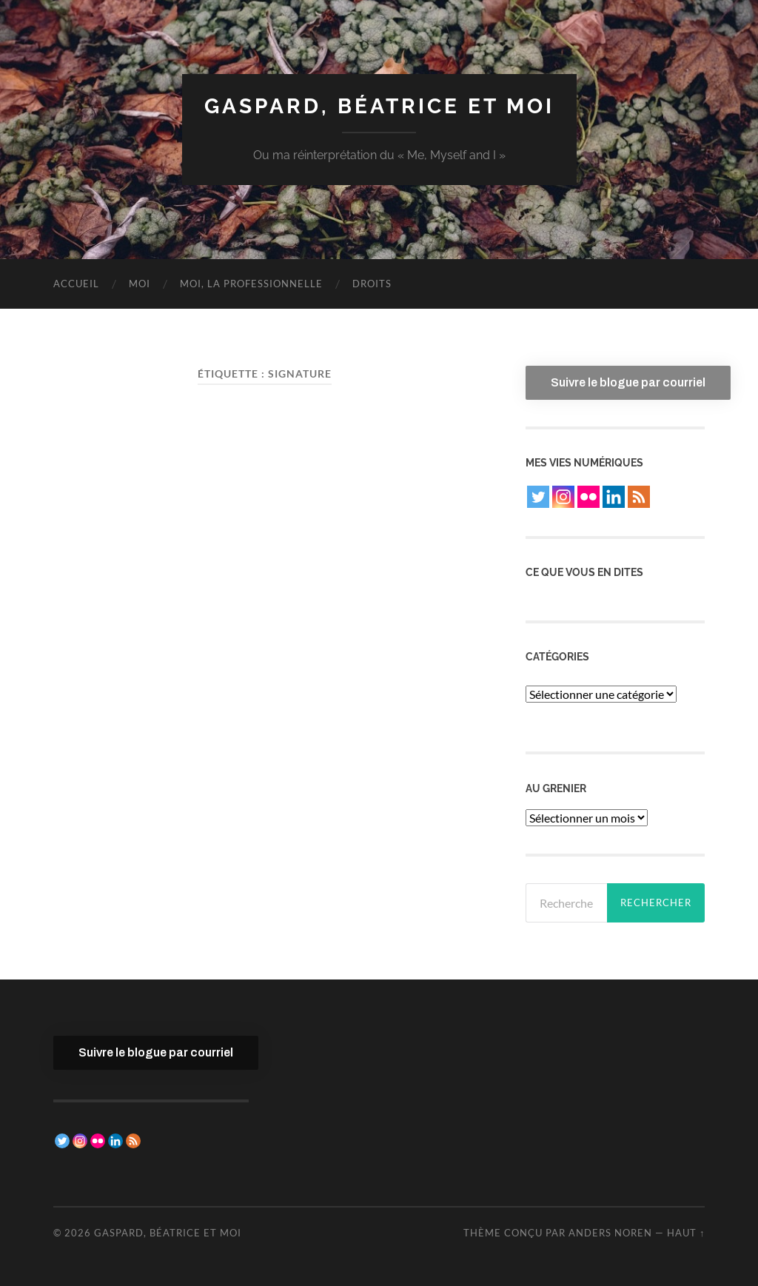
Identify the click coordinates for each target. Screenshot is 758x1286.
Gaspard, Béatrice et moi (379, 106)
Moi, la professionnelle (251, 283)
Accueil (76, 283)
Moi (139, 283)
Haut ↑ (686, 1233)
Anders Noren (610, 1233)
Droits (372, 283)
